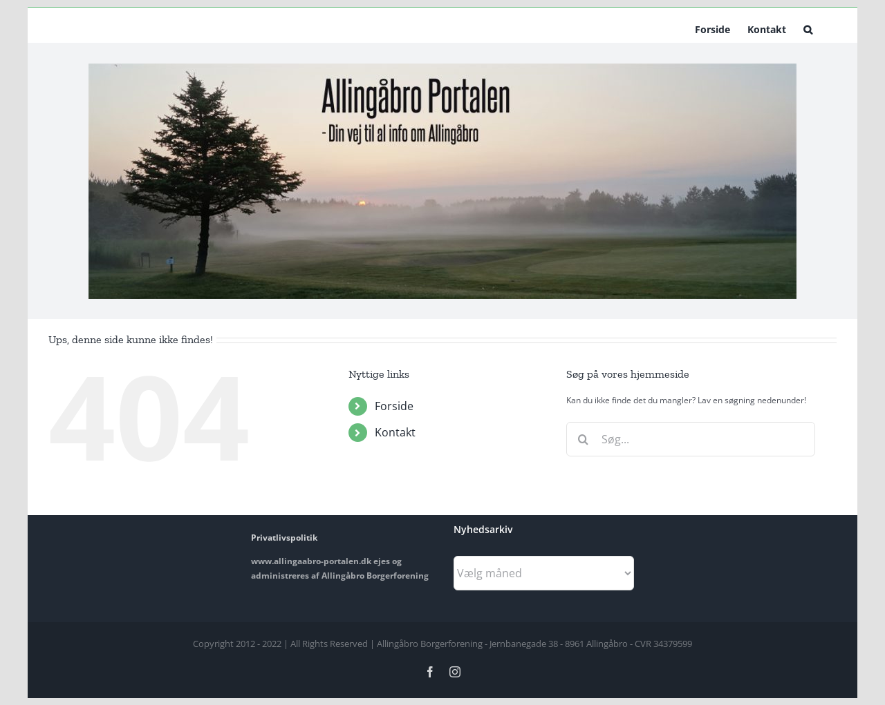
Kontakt (395, 432)
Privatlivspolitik (284, 537)
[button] (807, 28)
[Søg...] (690, 439)
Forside (394, 406)
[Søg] (583, 439)
